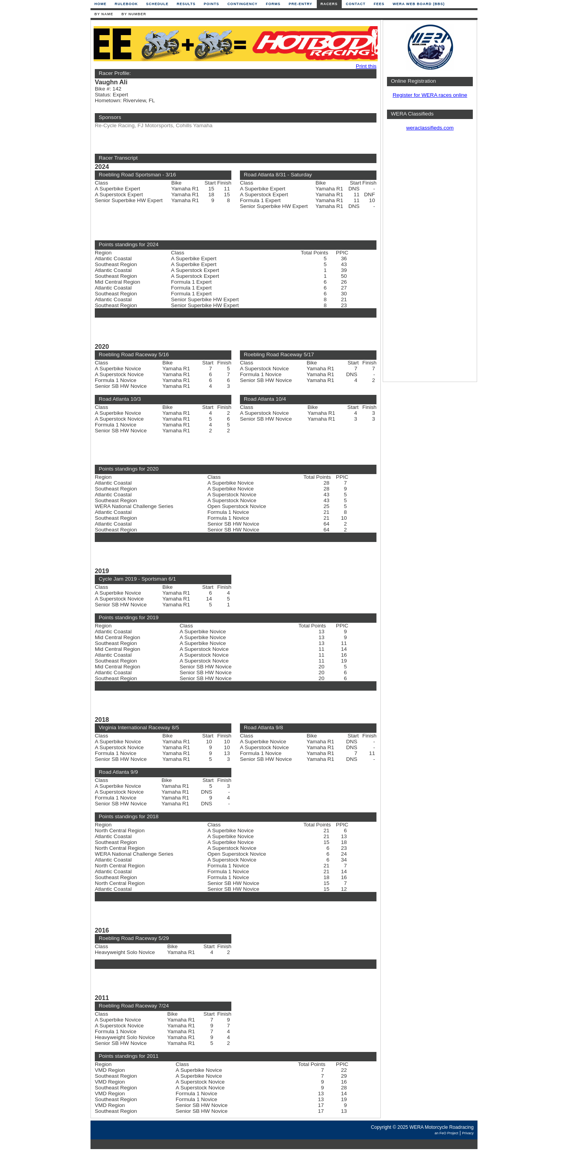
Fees (379, 4)
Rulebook (126, 4)
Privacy (468, 1133)
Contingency (242, 4)
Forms (273, 4)
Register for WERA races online (429, 95)
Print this (366, 66)
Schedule (157, 4)
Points (211, 4)
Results (186, 4)
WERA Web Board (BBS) (418, 4)
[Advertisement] (430, 259)
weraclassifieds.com (430, 128)
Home (100, 4)
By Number (133, 14)
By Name (103, 14)
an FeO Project (446, 1133)
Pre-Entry (300, 4)
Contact (356, 4)
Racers (329, 4)
